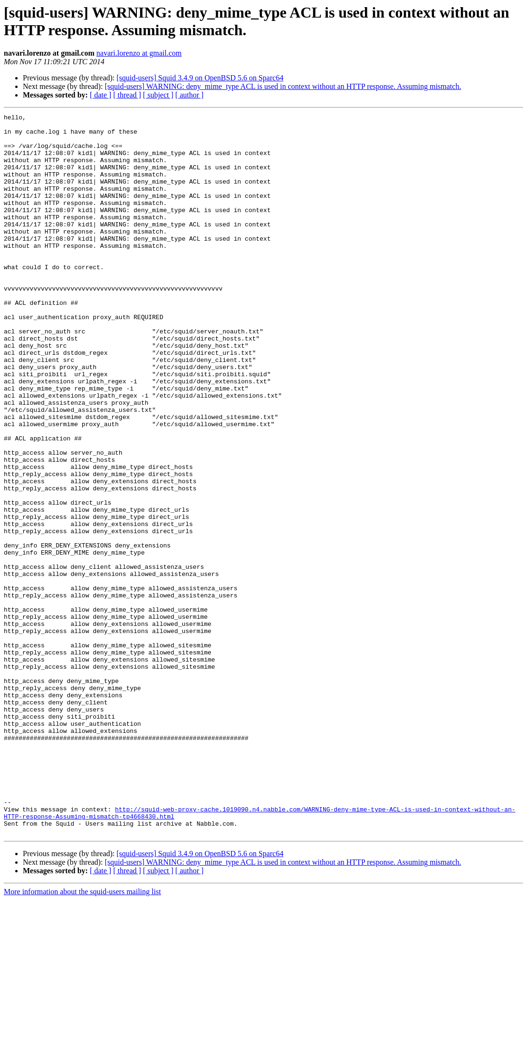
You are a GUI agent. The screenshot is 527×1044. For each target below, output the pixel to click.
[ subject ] (158, 95)
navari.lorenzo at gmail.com (139, 53)
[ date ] (100, 95)
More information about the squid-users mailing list (82, 1036)
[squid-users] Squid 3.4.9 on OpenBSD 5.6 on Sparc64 (199, 78)
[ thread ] (127, 95)
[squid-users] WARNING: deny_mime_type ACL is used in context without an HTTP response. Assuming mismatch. (283, 86)
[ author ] (189, 95)
